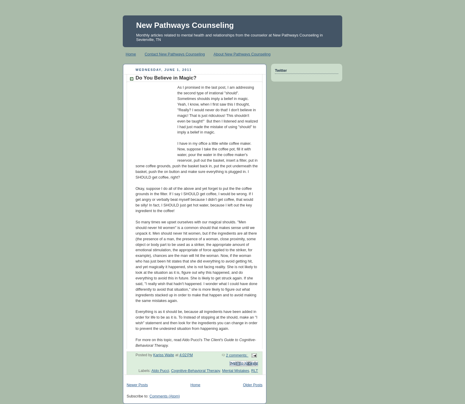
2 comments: (237, 355)
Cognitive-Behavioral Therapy (195, 371)
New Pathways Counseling (185, 25)
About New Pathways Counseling (242, 54)
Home (131, 54)
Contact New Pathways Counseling (175, 54)
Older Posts (252, 385)
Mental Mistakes (235, 371)
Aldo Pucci (160, 371)
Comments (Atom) (164, 396)
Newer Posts (137, 385)
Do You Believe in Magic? (166, 78)
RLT (254, 371)
